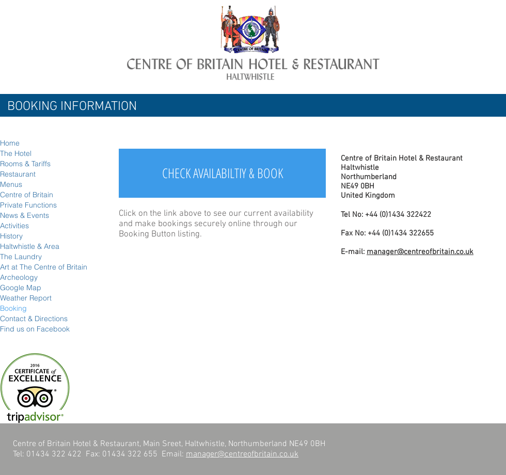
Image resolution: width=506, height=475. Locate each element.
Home (10, 143)
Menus (11, 184)
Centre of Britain (26, 194)
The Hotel (15, 153)
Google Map (20, 287)
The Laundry (21, 256)
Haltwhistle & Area (29, 246)
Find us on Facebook (35, 329)
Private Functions (28, 205)
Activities (14, 225)
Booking (13, 308)
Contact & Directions (34, 318)
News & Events (24, 215)
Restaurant (18, 174)
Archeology (19, 277)
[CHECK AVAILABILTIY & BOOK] (222, 173)
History (11, 236)
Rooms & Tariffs (25, 163)
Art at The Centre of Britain (43, 267)
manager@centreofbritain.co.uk (420, 252)
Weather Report (26, 298)
